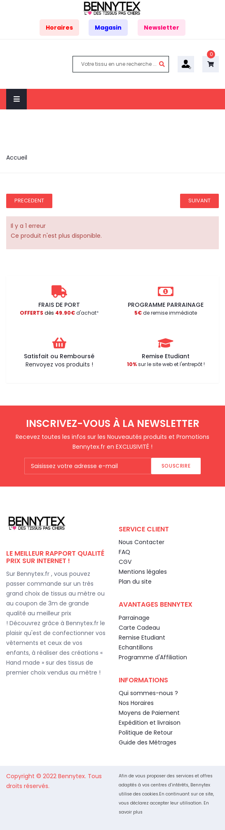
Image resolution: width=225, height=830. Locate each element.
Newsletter (161, 27)
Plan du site (135, 581)
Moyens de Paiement (149, 713)
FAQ (124, 552)
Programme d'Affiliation (153, 657)
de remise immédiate (165, 312)
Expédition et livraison (149, 723)
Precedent (29, 200)
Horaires (59, 27)
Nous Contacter (141, 542)
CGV (125, 562)
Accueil (16, 157)
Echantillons (136, 647)
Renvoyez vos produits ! (59, 364)
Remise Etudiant (142, 637)
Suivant (199, 200)
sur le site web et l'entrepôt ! (166, 364)
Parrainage (134, 618)
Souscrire (176, 465)
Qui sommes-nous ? (148, 693)
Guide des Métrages (147, 742)
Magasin (108, 27)
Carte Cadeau (139, 628)
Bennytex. (73, 776)
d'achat (58, 312)
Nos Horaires (136, 703)
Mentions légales (143, 572)
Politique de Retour (146, 732)
